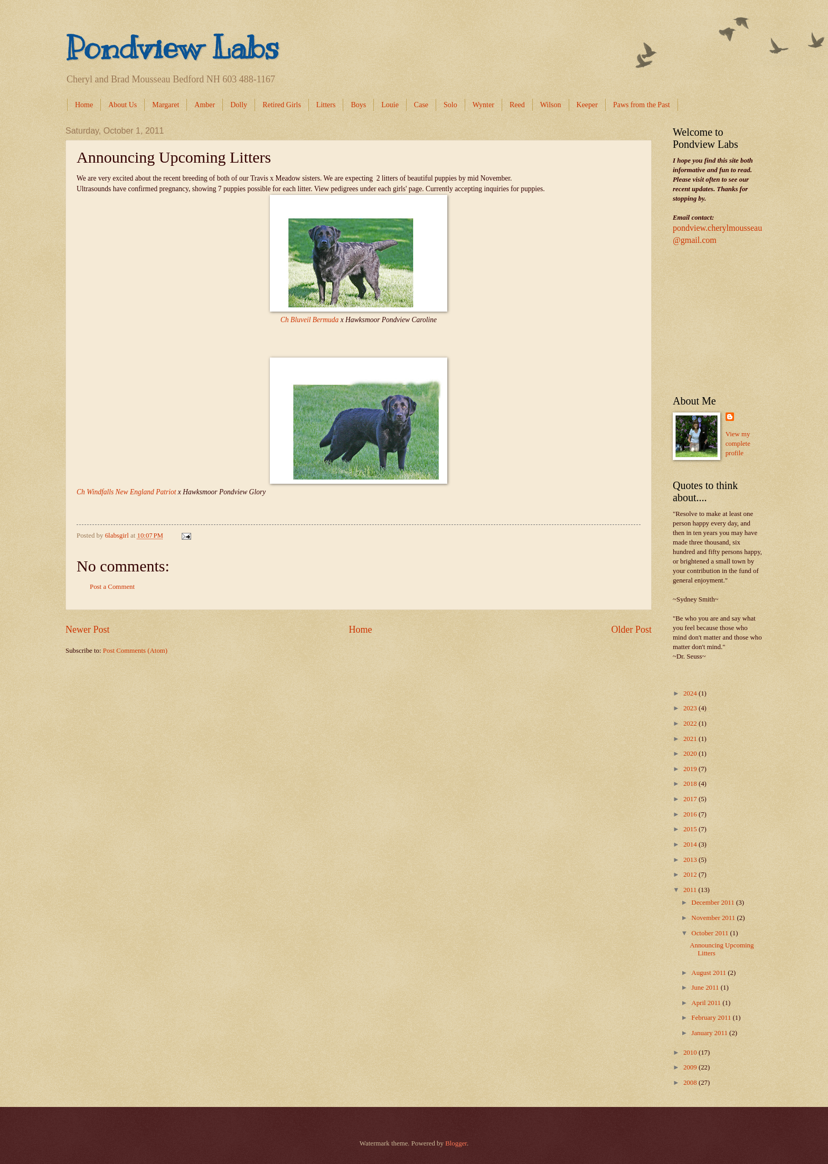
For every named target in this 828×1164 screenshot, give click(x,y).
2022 (691, 723)
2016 (691, 814)
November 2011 (714, 918)
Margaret (165, 105)
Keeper (587, 105)
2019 (691, 769)
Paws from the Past (641, 105)
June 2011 (705, 987)
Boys (358, 105)
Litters (326, 105)
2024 (691, 693)
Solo (450, 105)
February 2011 (711, 1017)
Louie (390, 105)
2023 (691, 708)
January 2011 (710, 1033)
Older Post (631, 629)
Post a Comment (112, 586)
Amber (204, 105)
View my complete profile (738, 443)
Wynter (483, 105)
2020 (691, 753)
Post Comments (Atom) (135, 650)
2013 (691, 859)
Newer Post (87, 629)
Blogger (456, 1143)
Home (84, 105)
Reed (517, 105)
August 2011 (709, 973)
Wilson (550, 105)
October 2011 (710, 933)
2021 (691, 739)
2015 (691, 829)
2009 (691, 1067)
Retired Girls (281, 105)
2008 (691, 1082)
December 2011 (713, 902)
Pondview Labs (172, 47)
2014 (691, 844)
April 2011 (706, 1003)
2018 (691, 783)
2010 (691, 1052)
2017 (691, 799)
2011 (691, 890)
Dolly (238, 105)
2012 (691, 874)
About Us (122, 105)
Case (421, 105)
